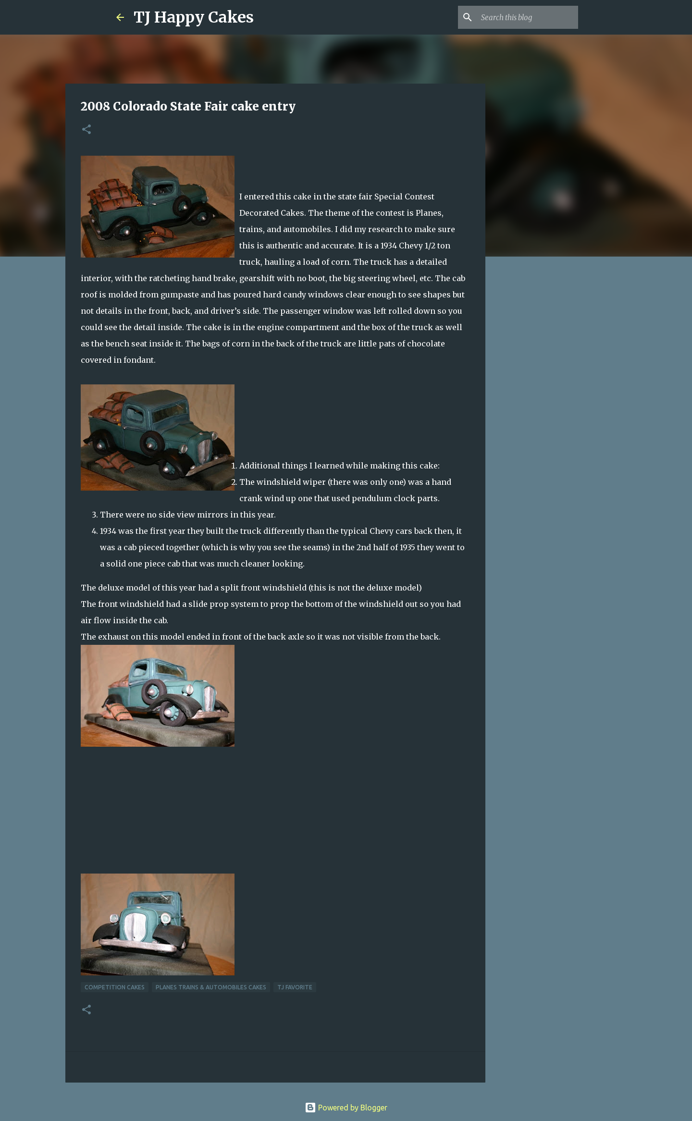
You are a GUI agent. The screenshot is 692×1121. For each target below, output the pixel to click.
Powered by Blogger (346, 1107)
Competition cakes (115, 987)
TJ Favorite (294, 987)
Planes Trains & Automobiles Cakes (211, 987)
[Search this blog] (527, 17)
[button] (86, 129)
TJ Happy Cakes (194, 17)
